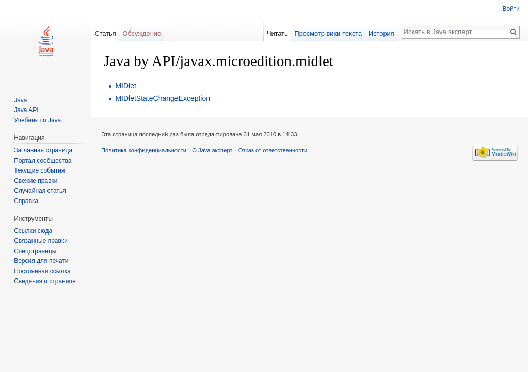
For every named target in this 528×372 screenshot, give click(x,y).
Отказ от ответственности (273, 150)
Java (20, 100)
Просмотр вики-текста (328, 33)
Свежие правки (35, 180)
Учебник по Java (37, 120)
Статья (105, 33)
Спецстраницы (35, 251)
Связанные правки (41, 240)
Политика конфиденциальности (143, 150)
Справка (26, 201)
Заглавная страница (43, 150)
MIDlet (125, 86)
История (381, 33)
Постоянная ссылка (42, 271)
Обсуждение (141, 33)
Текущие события (39, 170)
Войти (511, 8)
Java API (26, 110)
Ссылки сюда (33, 231)
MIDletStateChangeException (162, 98)
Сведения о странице (45, 281)
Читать (277, 33)
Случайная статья (40, 190)
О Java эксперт (212, 150)
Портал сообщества (42, 160)
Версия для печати (41, 261)
